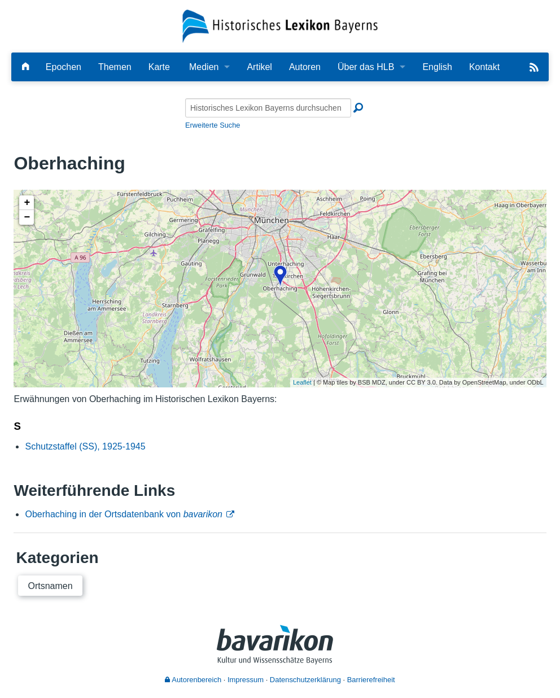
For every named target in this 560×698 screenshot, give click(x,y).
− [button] (27, 217)
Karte (159, 67)
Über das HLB (366, 67)
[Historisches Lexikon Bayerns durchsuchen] (268, 107)
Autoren (305, 67)
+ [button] (27, 203)
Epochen (63, 67)
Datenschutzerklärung (305, 679)
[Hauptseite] (25, 67)
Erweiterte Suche (212, 125)
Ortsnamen (50, 586)
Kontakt (484, 67)
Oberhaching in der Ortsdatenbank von (123, 514)
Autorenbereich (193, 679)
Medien (203, 67)
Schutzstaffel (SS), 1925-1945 (85, 446)
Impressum (246, 679)
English (437, 67)
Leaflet (302, 382)
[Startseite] (280, 25)
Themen (115, 67)
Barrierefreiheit (371, 679)
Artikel (259, 67)
